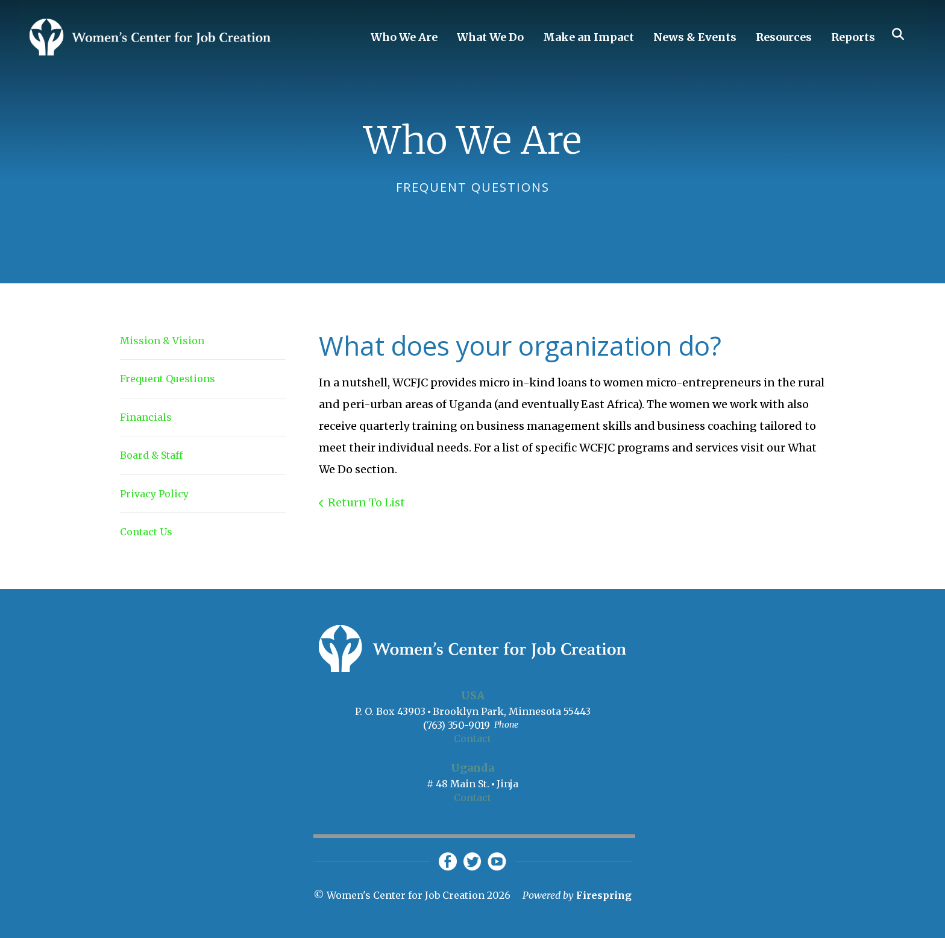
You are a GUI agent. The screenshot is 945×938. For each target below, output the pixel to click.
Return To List (366, 502)
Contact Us (146, 532)
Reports (853, 37)
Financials (146, 417)
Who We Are (404, 37)
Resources (784, 37)
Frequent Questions (167, 379)
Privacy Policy (154, 494)
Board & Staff (151, 455)
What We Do (490, 37)
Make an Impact (588, 37)
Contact (472, 738)
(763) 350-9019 (456, 725)
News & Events (694, 37)
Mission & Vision (162, 341)
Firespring (604, 895)
